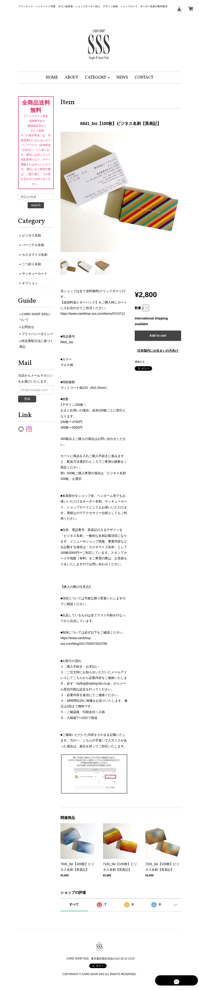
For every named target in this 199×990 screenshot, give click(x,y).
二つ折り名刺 (31, 264)
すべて (74, 904)
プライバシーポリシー (37, 334)
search (36, 205)
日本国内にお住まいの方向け (157, 350)
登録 (27, 399)
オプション (30, 283)
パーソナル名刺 (33, 245)
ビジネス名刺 (31, 235)
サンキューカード (34, 273)
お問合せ (28, 327)
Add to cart (157, 335)
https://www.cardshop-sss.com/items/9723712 (92, 313)
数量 (138, 308)
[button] (97, 77)
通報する (140, 361)
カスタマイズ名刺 (34, 254)
